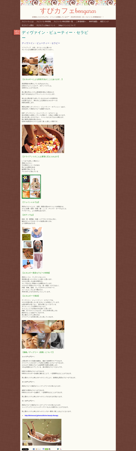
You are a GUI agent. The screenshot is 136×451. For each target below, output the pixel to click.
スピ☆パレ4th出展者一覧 (63, 21)
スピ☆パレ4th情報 (43, 21)
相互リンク (104, 21)
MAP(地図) (93, 21)
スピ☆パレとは (28, 21)
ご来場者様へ (81, 21)
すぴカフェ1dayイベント (45, 25)
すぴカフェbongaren (68, 10)
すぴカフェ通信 (28, 25)
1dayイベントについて (67, 25)
